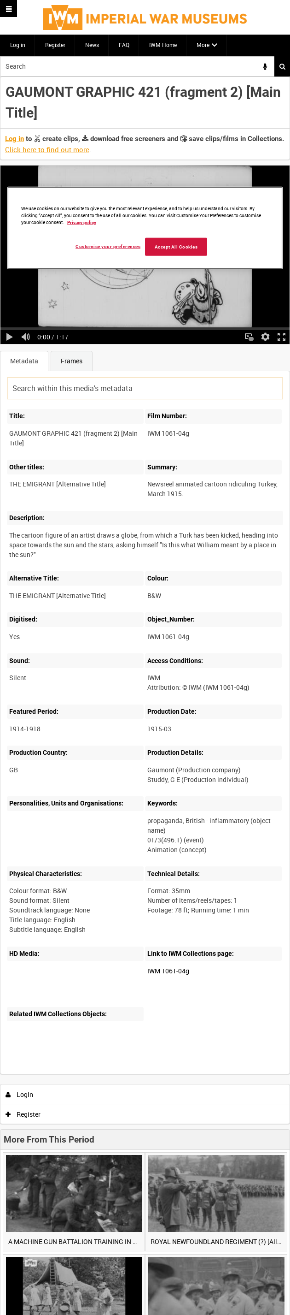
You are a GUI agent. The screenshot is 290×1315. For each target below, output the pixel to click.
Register (55, 44)
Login (20, 1094)
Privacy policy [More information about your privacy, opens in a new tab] (81, 222)
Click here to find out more (47, 149)
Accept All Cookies (176, 246)
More (203, 44)
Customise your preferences (107, 246)
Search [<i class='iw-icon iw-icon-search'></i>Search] (282, 66)
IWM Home (163, 44)
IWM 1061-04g (168, 970)
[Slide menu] (8, 8)
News (92, 44)
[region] (145, 227)
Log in (17, 44)
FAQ (124, 44)
